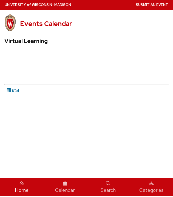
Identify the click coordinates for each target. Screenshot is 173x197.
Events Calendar (46, 23)
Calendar (65, 187)
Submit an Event (152, 4)
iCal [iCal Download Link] (13, 91)
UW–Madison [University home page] (38, 4)
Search (108, 187)
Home (22, 187)
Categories (151, 187)
